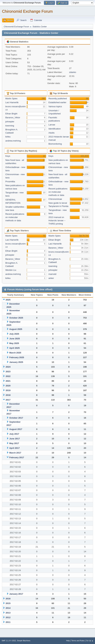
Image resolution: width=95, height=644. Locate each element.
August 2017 (15, 429)
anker (51, 278)
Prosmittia (10, 181)
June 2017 (14, 438)
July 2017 (14, 434)
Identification (54, 129)
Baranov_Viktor (12, 117)
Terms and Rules (78, 641)
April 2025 (14, 348)
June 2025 (14, 338)
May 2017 (14, 443)
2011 (8, 622)
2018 (8, 395)
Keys (7, 156)
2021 (8, 381)
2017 (8, 400)
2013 (8, 613)
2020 (8, 385)
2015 (8, 603)
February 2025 (16, 357)
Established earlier (57, 102)
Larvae (51, 124)
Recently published (57, 98)
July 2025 (14, 334)
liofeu (8, 136)
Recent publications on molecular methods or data (14, 217)
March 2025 (15, 352)
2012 (8, 617)
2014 (8, 608)
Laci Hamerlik (12, 102)
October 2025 (16, 318)
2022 (8, 376)
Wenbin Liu (10, 270)
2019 (8, 390)
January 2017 (16, 594)
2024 (8, 367)
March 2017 (15, 453)
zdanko (72, 72)
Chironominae (55, 199)
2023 (8, 371)
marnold (52, 274)
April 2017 (14, 448)
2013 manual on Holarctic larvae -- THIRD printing (56, 220)
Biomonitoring (55, 144)
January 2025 (16, 362)
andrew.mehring (13, 141)
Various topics (55, 106)
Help (68, 641)
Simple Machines (23, 641)
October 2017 (16, 418)
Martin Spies (11, 98)
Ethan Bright (11, 113)
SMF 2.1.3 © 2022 (9, 641)
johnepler (9, 121)
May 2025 (14, 343)
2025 (8, 300)
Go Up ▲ (89, 641)
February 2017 (16, 457)
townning (9, 125)
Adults (51, 133)
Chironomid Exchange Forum (27, 11)
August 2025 (15, 329)
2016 (8, 598)
